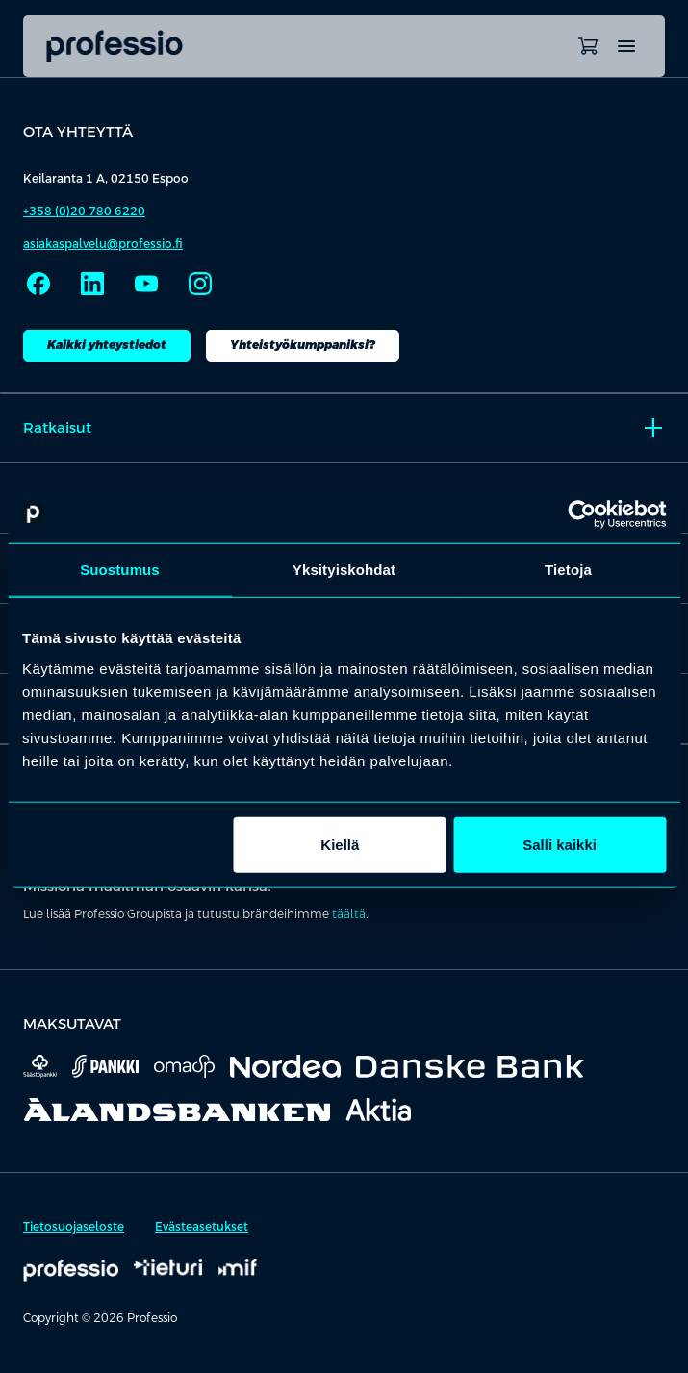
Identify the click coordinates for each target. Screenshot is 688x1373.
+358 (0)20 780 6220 (84, 211)
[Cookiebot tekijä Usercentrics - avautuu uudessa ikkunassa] (581, 514)
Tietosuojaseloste (73, 1227)
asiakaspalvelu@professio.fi (103, 244)
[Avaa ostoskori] (588, 46)
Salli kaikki (559, 844)
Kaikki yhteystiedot (106, 345)
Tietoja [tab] (568, 570)
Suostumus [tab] (120, 570)
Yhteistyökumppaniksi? (302, 345)
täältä (349, 914)
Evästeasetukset (201, 1227)
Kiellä (339, 844)
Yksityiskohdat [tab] (344, 570)
